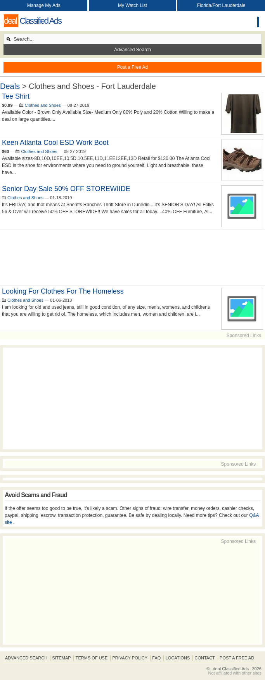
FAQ (156, 658)
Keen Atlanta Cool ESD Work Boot (55, 142)
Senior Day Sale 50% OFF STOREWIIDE (66, 189)
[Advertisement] (132, 257)
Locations (178, 658)
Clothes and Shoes (43, 105)
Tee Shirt (15, 96)
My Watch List (132, 5)
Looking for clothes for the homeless (63, 291)
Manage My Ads (44, 5)
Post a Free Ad (132, 67)
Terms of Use (92, 658)
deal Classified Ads (231, 668)
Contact (205, 658)
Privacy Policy (129, 658)
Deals (10, 86)
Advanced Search (132, 49)
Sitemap (61, 658)
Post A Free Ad (237, 658)
